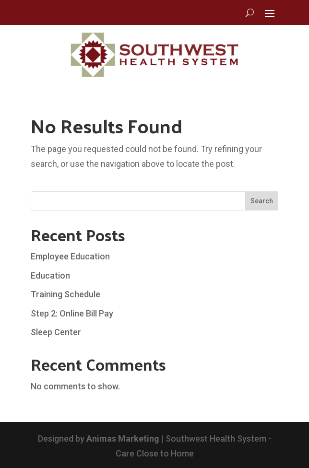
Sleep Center (56, 332)
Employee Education (70, 256)
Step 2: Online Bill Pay (72, 313)
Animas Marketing (122, 438)
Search (261, 201)
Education (50, 275)
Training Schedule (65, 294)
